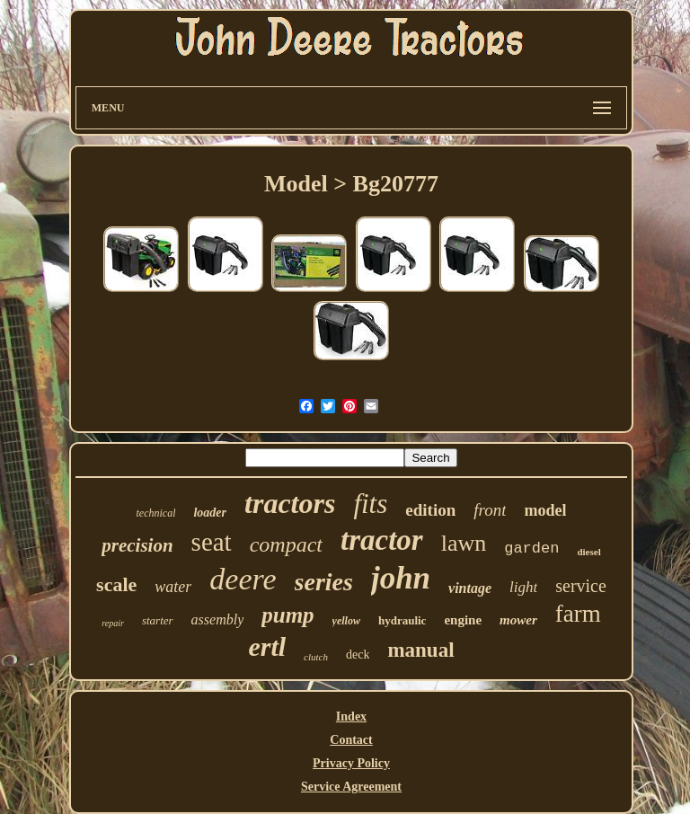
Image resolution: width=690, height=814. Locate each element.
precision (137, 545)
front (489, 509)
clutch (316, 656)
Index (351, 716)
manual (420, 650)
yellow (346, 621)
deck (357, 654)
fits (370, 503)
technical (155, 513)
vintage (469, 588)
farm (578, 613)
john (400, 578)
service (580, 586)
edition (430, 509)
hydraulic (402, 620)
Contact (351, 740)
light (523, 587)
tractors (289, 503)
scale (116, 584)
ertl (267, 646)
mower (518, 620)
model (545, 510)
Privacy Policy (351, 763)
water (173, 587)
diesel (588, 551)
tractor (382, 540)
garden (531, 548)
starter (157, 620)
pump (287, 615)
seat (211, 541)
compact (286, 544)
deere (242, 579)
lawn (464, 543)
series (324, 582)
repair (113, 623)
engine (463, 620)
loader (209, 512)
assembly (217, 619)
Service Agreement (351, 786)
